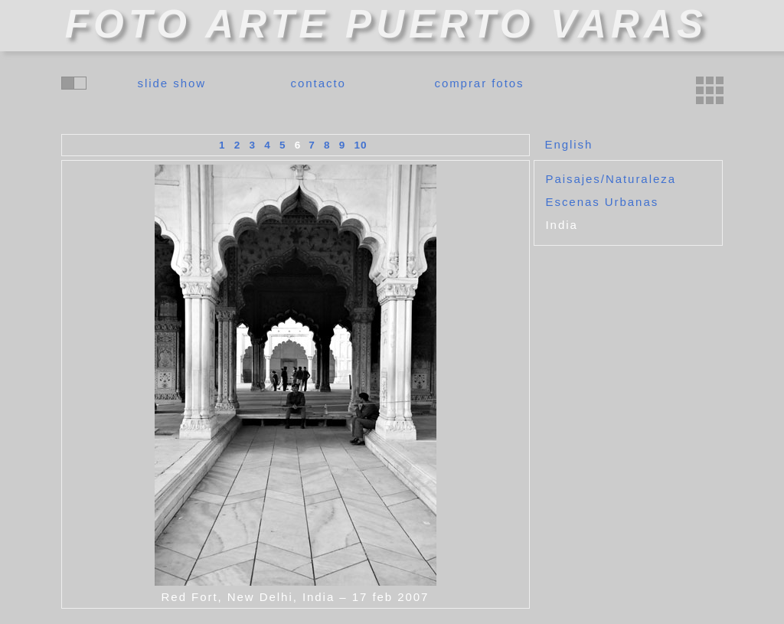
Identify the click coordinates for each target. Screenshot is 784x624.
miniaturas (710, 90)
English (569, 144)
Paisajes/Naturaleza (611, 178)
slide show (172, 83)
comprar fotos (479, 83)
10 (361, 145)
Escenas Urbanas (602, 201)
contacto (318, 83)
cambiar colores (74, 83)
